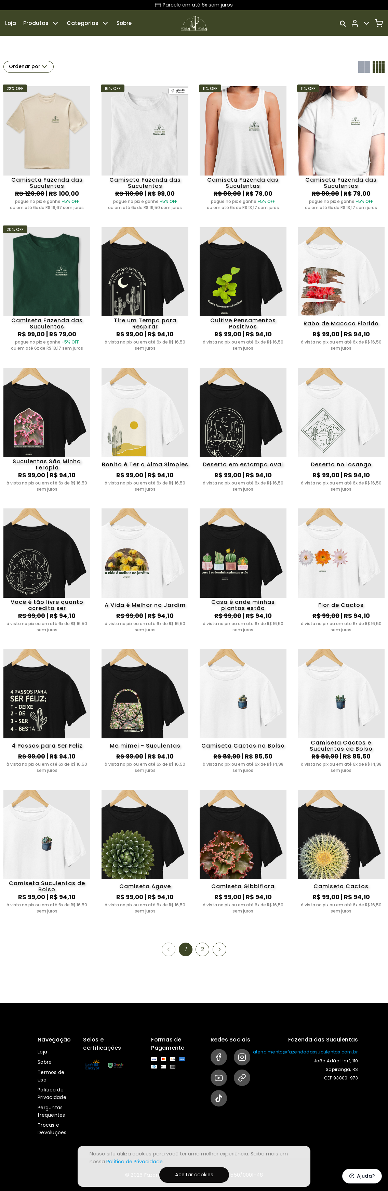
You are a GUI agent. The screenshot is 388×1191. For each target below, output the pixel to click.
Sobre (124, 23)
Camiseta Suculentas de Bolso (47, 886)
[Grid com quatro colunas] (379, 67)
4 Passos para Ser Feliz (47, 746)
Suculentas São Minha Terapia (47, 464)
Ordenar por (29, 67)
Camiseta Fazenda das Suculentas (47, 183)
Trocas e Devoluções (52, 1129)
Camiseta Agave (145, 886)
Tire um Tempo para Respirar (145, 324)
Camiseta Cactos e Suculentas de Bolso (341, 746)
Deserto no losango (341, 464)
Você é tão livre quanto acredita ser (47, 605)
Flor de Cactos (341, 605)
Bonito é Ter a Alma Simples (145, 464)
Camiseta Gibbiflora (243, 886)
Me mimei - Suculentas (145, 746)
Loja (10, 23)
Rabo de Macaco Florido (341, 323)
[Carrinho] (379, 23)
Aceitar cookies (194, 1174)
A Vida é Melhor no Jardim (145, 605)
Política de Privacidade (52, 1093)
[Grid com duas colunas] (364, 67)
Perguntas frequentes (51, 1111)
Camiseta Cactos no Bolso (243, 746)
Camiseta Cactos (341, 886)
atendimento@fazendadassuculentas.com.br (305, 1052)
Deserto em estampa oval (243, 464)
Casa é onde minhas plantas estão (243, 605)
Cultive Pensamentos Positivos (243, 324)
